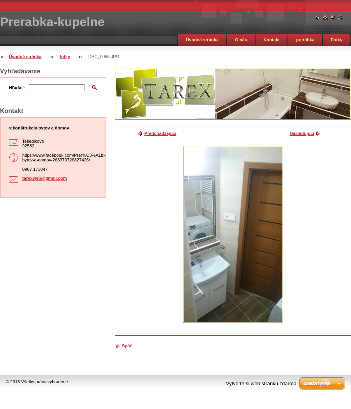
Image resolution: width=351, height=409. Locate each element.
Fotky (336, 39)
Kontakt (271, 39)
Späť (127, 345)
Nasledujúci (301, 133)
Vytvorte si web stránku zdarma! (262, 383)
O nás (241, 39)
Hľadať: (17, 87)
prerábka (305, 39)
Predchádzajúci (160, 133)
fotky (65, 56)
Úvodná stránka (202, 39)
